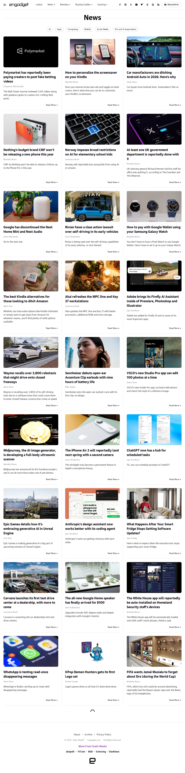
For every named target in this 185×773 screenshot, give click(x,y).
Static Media (78, 740)
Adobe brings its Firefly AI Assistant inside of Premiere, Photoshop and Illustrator (153, 301)
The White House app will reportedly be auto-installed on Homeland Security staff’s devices (153, 603)
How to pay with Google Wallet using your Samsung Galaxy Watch (154, 229)
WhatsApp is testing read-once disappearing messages (25, 674)
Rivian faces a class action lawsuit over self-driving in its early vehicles (91, 229)
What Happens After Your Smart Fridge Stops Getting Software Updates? (150, 529)
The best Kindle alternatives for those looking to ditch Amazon (26, 299)
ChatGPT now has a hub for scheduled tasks (146, 453)
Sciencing (101, 752)
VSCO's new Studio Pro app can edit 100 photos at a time (152, 375)
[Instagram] (125, 4)
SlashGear (114, 752)
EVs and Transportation (125, 29)
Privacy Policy (104, 734)
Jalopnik (70, 752)
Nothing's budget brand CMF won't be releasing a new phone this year (28, 152)
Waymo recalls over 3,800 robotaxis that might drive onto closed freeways (29, 378)
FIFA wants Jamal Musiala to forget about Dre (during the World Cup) (152, 674)
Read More (51, 105)
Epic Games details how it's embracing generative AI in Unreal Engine (28, 529)
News (50, 4)
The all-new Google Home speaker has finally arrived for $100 (90, 600)
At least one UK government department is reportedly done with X (153, 154)
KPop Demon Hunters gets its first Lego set (90, 674)
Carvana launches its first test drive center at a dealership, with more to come (29, 603)
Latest (39, 4)
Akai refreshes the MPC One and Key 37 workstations (91, 299)
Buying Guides (82, 4)
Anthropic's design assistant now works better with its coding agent (90, 526)
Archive (88, 734)
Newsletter (171, 4)
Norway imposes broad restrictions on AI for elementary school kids (90, 152)
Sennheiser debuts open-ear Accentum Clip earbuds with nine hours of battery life (89, 378)
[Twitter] (131, 4)
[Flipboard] (142, 4)
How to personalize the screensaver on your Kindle (91, 75)
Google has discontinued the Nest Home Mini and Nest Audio (27, 229)
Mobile (87, 29)
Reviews (64, 4)
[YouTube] (136, 4)
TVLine (81, 752)
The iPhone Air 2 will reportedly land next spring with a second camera (92, 453)
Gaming (101, 4)
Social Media (102, 29)
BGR (90, 752)
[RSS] (158, 4)
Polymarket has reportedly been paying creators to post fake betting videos (29, 77)
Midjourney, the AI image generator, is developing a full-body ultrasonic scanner (29, 455)
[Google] (153, 4)
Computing (73, 29)
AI (50, 29)
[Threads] (147, 4)
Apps (59, 29)
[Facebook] (120, 4)
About (77, 734)
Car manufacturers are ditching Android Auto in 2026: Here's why (151, 75)
